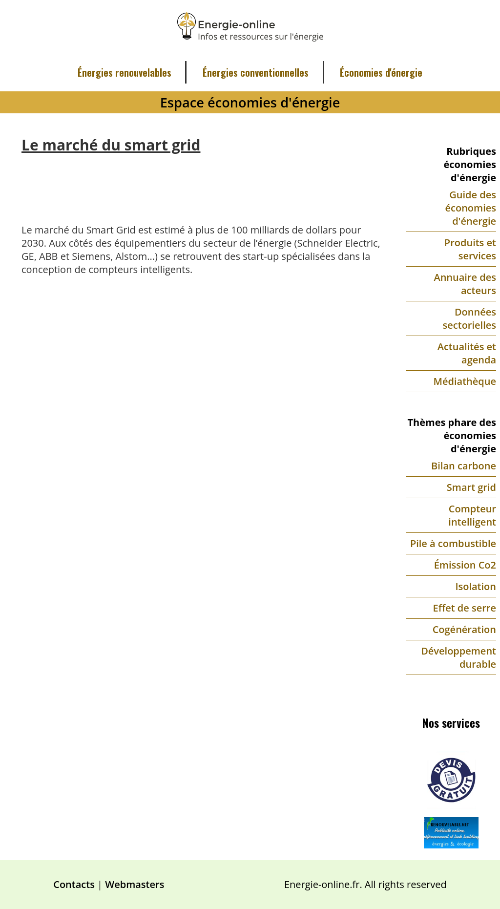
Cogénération (464, 629)
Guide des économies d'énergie (471, 208)
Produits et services (470, 249)
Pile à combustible (453, 543)
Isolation (475, 586)
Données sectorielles (469, 318)
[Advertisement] (201, 181)
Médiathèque (465, 381)
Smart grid (471, 487)
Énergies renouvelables (124, 72)
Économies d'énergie (381, 72)
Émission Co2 (465, 564)
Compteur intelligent (472, 515)
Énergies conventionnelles (256, 72)
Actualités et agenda (467, 353)
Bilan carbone (463, 465)
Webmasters (134, 884)
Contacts (74, 884)
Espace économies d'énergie (250, 102)
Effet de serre (464, 607)
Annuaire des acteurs (465, 284)
